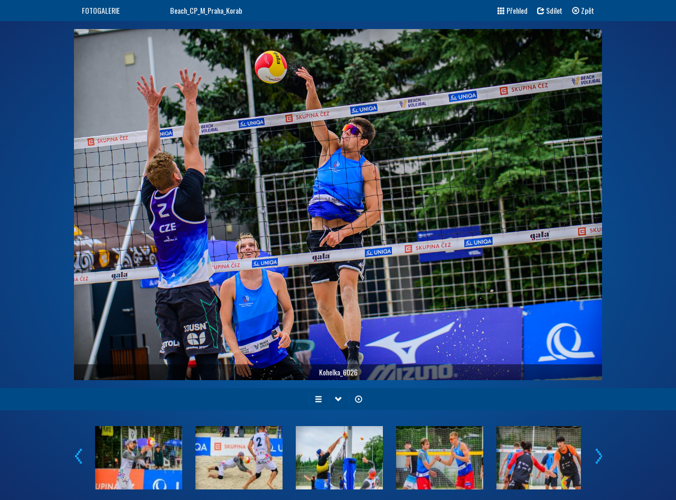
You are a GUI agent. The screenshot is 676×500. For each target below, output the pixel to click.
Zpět (583, 10)
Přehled (512, 10)
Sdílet (549, 10)
